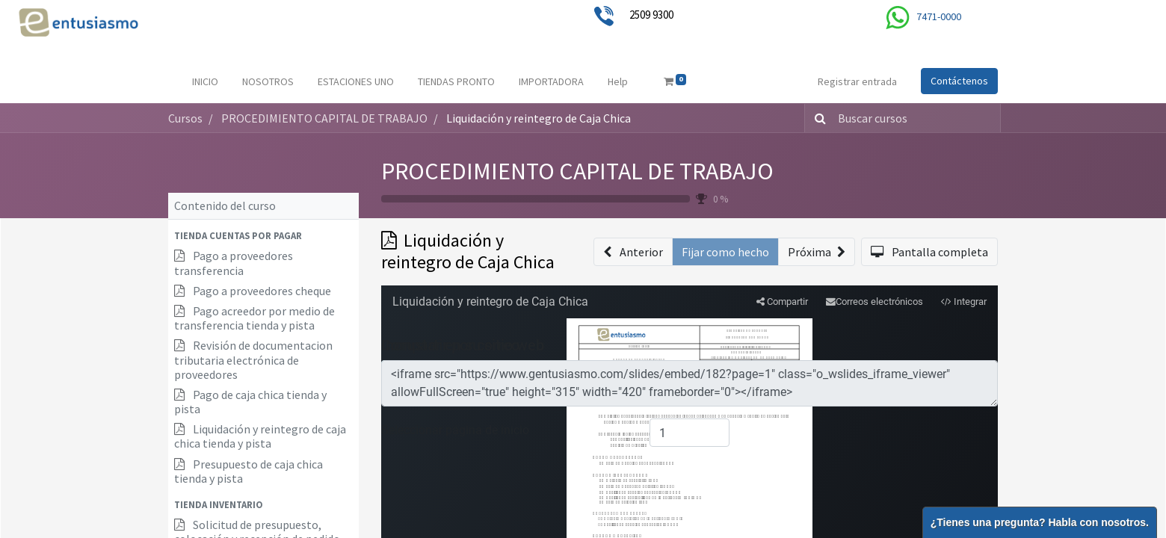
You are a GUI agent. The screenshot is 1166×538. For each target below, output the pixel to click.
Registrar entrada (857, 81)
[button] (263, 236)
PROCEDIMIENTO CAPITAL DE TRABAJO (577, 171)
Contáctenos (959, 80)
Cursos (185, 118)
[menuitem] (205, 82)
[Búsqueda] (817, 118)
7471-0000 (938, 16)
